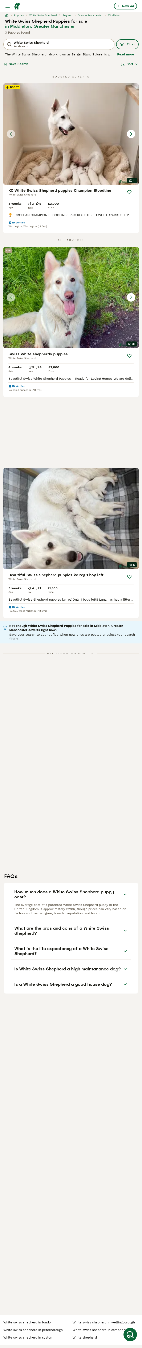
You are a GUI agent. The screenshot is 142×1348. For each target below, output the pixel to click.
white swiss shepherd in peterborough (33, 1330)
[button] (71, 134)
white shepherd (85, 1337)
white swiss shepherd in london (28, 1322)
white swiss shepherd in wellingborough (104, 1322)
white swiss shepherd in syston (27, 1337)
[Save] (129, 192)
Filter (127, 44)
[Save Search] (130, 1334)
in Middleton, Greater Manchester (40, 26)
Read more (125, 54)
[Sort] (129, 64)
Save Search (16, 64)
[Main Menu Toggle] (7, 6)
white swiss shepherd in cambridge (100, 1330)
